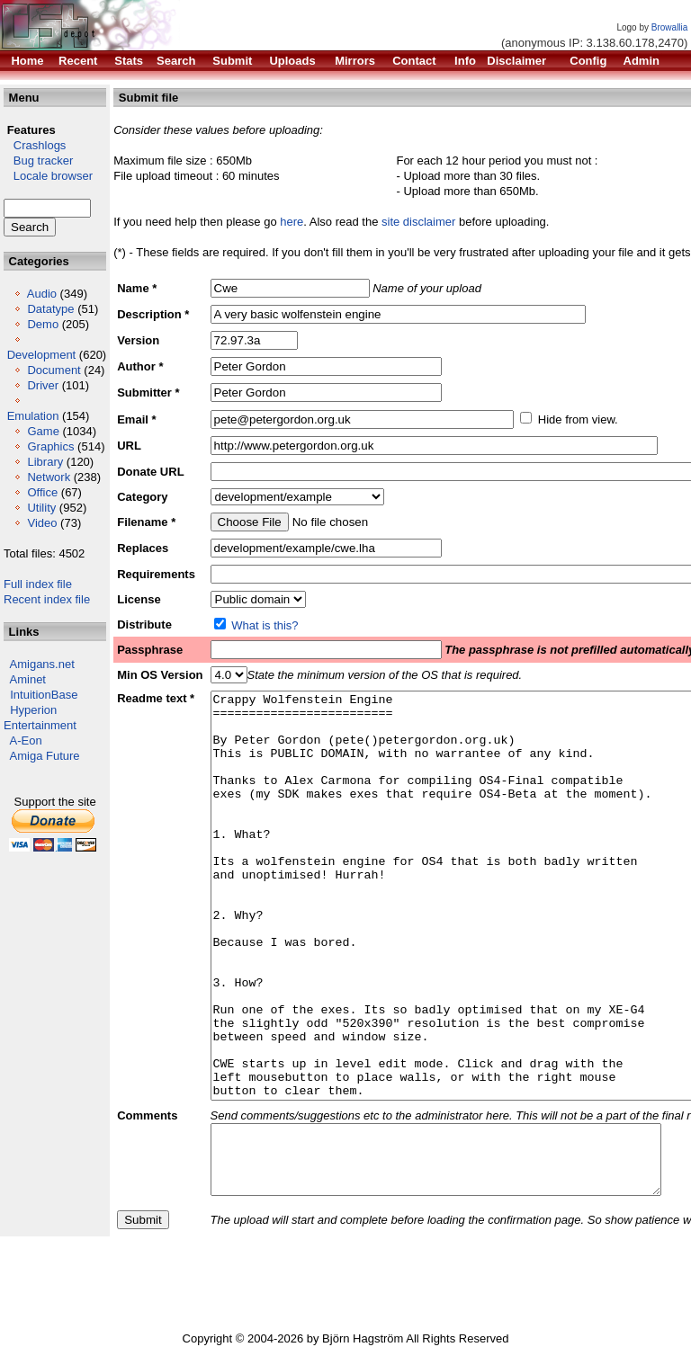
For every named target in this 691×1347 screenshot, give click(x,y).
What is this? (264, 625)
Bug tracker (38, 160)
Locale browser (48, 176)
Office (42, 492)
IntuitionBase (43, 694)
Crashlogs (35, 145)
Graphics (50, 446)
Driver (42, 385)
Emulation (33, 416)
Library (45, 461)
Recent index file (47, 599)
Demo (42, 324)
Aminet (28, 679)
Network (48, 477)
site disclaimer (418, 221)
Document (53, 370)
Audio (42, 293)
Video (42, 523)
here (291, 221)
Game (42, 431)
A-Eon (26, 740)
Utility (41, 507)
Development (41, 354)
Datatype (50, 309)
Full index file (38, 584)
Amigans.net (42, 664)
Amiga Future (45, 756)
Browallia (669, 27)
